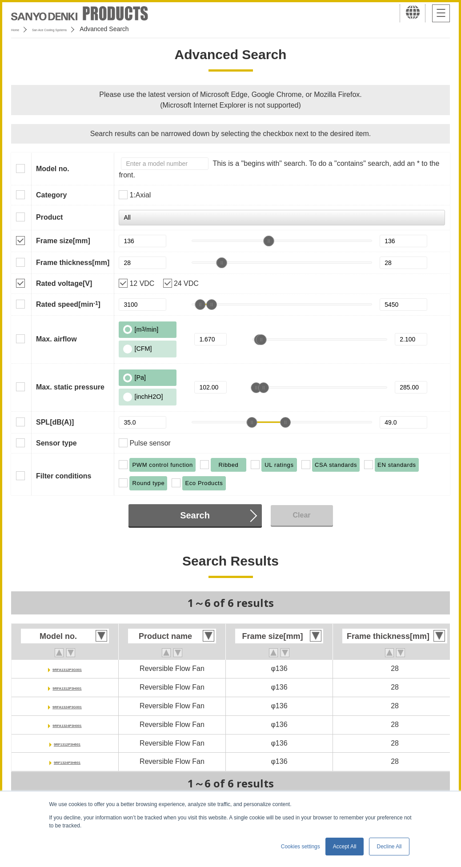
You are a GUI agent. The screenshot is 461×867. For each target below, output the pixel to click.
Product (49, 217)
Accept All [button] (345, 846)
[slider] (269, 241)
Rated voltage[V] (64, 283)
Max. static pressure (70, 387)
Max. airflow (56, 339)
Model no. (52, 169)
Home (19, 28)
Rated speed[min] (68, 304)
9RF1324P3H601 (67, 761)
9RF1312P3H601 (67, 743)
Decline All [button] (389, 846)
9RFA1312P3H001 (67, 687)
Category (51, 195)
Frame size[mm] (63, 241)
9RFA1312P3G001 (67, 668)
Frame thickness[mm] (72, 262)
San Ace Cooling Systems (76, 28)
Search (195, 515)
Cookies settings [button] (300, 846)
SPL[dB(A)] (55, 422)
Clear (301, 515)
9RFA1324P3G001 (67, 706)
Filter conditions (63, 476)
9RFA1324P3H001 (67, 724)
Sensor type (56, 443)
